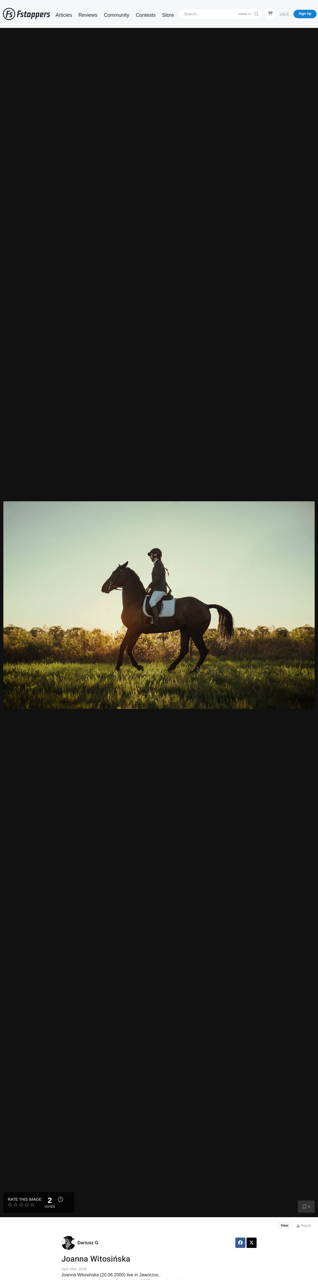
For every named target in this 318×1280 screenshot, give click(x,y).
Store (168, 15)
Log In (284, 14)
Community (116, 15)
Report (304, 1226)
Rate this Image (25, 1199)
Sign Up (305, 14)
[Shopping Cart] (270, 13)
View (284, 1226)
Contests (146, 15)
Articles (64, 15)
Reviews (87, 15)
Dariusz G (88, 1242)
